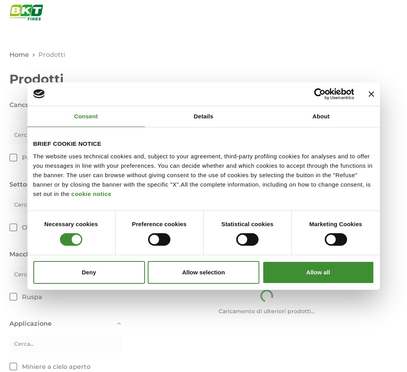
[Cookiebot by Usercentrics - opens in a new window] (320, 94)
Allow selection (203, 272)
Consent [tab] (86, 116)
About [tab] (321, 116)
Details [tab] (203, 116)
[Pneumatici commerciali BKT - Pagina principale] (26, 12)
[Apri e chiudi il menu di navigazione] (393, 12)
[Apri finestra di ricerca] (375, 12)
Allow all (318, 272)
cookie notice (91, 193)
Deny (89, 272)
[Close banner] (371, 93)
